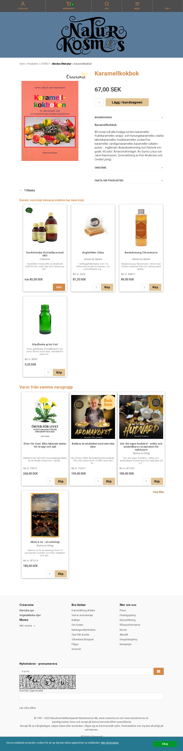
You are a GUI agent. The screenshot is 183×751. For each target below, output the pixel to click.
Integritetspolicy (129, 639)
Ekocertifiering (127, 620)
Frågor (75, 644)
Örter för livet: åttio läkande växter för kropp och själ (45, 445)
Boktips (76, 620)
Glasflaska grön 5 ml (45, 344)
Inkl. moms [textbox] (25, 625)
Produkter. (33, 63)
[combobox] (27, 625)
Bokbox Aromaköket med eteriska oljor (93, 445)
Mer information (110, 742)
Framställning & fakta (83, 610)
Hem (22, 63)
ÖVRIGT (46, 63)
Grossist (76, 649)
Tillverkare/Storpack (83, 639)
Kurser (123, 630)
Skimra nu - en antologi (45, 541)
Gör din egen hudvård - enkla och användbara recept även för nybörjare (141, 446)
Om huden (77, 624)
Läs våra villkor (27, 708)
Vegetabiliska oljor (30, 615)
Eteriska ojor (26, 610)
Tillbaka (27, 190)
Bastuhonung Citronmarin (141, 252)
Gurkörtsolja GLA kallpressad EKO (45, 254)
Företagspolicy (128, 615)
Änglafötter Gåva (93, 252)
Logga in (23, 9)
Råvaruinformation (130, 624)
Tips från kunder (80, 634)
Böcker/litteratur (62, 63)
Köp (107, 287)
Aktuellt (124, 634)
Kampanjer (125, 644)
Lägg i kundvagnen (127, 102)
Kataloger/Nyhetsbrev (84, 630)
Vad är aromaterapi (82, 615)
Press (123, 610)
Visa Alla (158, 492)
